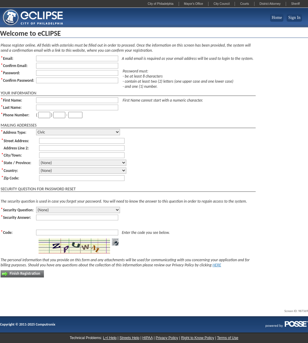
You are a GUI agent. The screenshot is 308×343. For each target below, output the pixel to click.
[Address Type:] (78, 132)
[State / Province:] (82, 163)
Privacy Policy (167, 338)
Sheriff (295, 3)
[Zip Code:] (82, 178)
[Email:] (77, 58)
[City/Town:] (82, 155)
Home (277, 17)
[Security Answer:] (77, 217)
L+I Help (109, 338)
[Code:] (77, 232)
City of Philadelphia (161, 3)
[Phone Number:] (44, 115)
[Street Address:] (82, 141)
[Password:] (77, 73)
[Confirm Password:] (77, 80)
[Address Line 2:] (82, 148)
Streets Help (129, 338)
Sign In (294, 17)
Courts (244, 3)
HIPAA (147, 338)
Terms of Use (228, 338)
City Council (221, 3)
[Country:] (82, 170)
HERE (217, 265)
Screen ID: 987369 (296, 311)
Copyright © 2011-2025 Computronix (27, 324)
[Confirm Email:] (77, 66)
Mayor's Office (193, 3)
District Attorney (270, 3)
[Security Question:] (78, 210)
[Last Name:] (77, 107)
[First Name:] (77, 100)
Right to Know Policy (197, 338)
